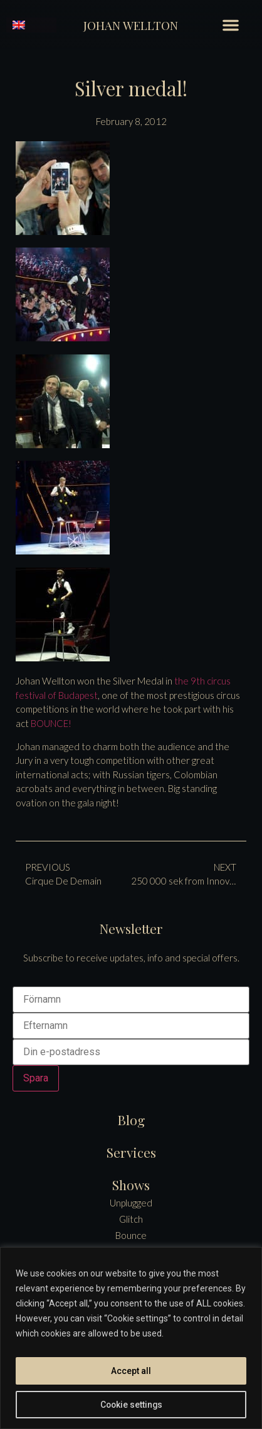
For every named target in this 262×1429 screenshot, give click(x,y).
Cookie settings (131, 1405)
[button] (230, 25)
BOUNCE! (51, 723)
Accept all (131, 1371)
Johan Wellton (130, 25)
